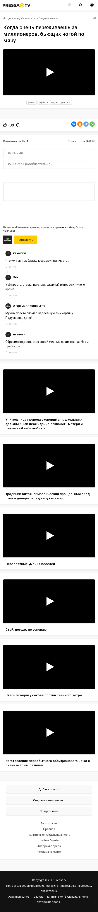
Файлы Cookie (49, 840)
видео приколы (60, 102)
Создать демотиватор (49, 800)
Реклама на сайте (49, 851)
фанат (31, 102)
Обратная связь (18, 896)
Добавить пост (49, 789)
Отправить (26, 239)
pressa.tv (29, 18)
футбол (43, 102)
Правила (49, 829)
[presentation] (36, 212)
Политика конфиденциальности (49, 834)
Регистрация (49, 823)
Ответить (11, 266)
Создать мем (49, 811)
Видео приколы (48, 18)
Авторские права (49, 846)
